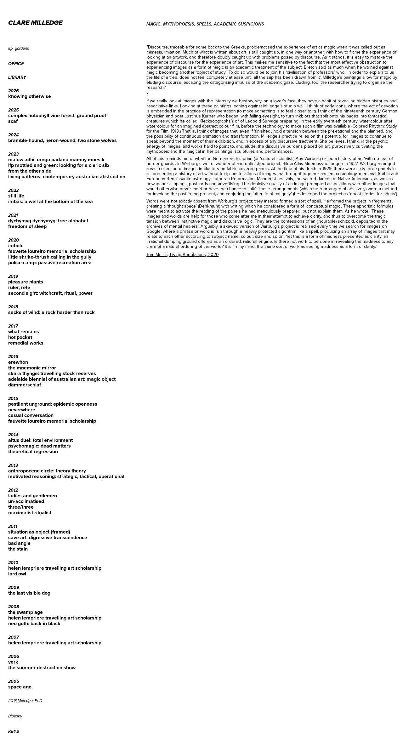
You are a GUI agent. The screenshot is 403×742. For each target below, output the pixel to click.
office (16, 64)
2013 (13, 465)
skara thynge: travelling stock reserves (52, 373)
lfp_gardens (18, 48)
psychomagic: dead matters (39, 445)
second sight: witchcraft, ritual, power (50, 293)
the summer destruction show (42, 667)
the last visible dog (29, 592)
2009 (13, 588)
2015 (13, 399)
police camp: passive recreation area (50, 262)
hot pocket (20, 337)
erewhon (18, 362)
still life (16, 195)
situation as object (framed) (39, 531)
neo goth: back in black (34, 623)
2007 (13, 637)
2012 (13, 490)
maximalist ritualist (29, 512)
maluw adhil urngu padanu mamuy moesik (56, 159)
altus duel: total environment (40, 440)
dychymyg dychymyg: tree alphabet (48, 220)
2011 (12, 526)
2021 (13, 215)
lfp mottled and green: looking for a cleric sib (58, 165)
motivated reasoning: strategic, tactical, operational (66, 476)
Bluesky (15, 716)
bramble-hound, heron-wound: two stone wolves (62, 140)
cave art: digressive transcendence (47, 537)
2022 (13, 190)
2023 (13, 154)
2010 (13, 563)
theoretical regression (33, 451)
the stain (18, 548)
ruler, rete (19, 287)
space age (19, 686)
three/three (21, 507)
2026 (13, 91)
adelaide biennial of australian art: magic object (62, 379)
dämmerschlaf (24, 384)
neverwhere (21, 409)
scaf (13, 121)
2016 (13, 357)
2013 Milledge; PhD (25, 700)
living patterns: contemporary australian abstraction (66, 176)
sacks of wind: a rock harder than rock (51, 312)
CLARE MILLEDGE (35, 23)
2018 (13, 307)
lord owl (17, 573)
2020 (13, 240)
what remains (23, 331)
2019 (13, 276)
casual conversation (31, 415)
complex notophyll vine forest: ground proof (57, 115)
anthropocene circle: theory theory (47, 470)
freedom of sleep (27, 226)
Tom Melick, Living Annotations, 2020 (182, 254)
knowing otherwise (29, 96)
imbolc (15, 245)
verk (13, 661)
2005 (13, 681)
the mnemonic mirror (32, 367)
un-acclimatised (26, 501)
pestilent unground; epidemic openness (52, 404)
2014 (13, 435)
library (17, 77)
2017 (13, 326)
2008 (13, 607)
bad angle (19, 543)
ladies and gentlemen (32, 495)
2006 (13, 656)
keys (13, 731)
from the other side (29, 170)
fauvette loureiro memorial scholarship (52, 251)
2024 (13, 135)
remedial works (25, 342)
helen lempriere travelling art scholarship (54, 568)
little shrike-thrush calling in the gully (49, 256)
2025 (13, 110)
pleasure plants (25, 281)
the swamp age (25, 612)
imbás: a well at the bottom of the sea (50, 201)
